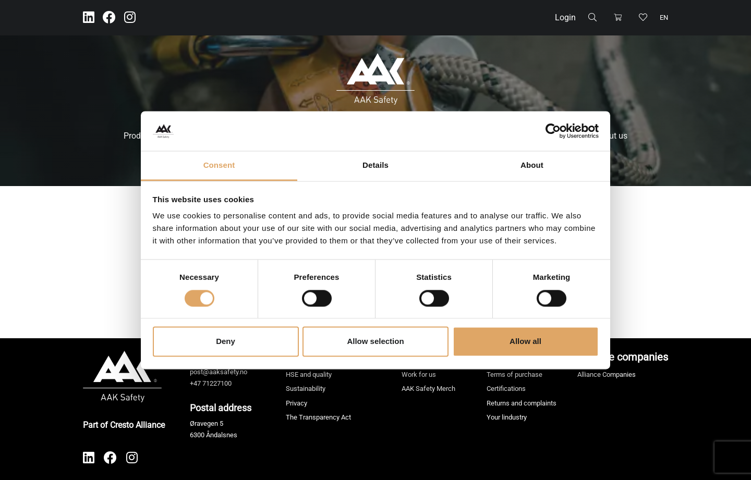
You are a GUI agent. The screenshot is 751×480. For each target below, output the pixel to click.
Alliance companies (622, 357)
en (664, 17)
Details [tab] (375, 165)
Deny (225, 341)
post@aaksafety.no (218, 372)
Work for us (419, 374)
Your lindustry (507, 417)
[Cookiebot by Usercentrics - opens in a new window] (553, 131)
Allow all (525, 341)
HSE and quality (309, 374)
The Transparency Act (318, 417)
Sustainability (305, 388)
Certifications (506, 388)
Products (140, 136)
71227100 (217, 383)
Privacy (296, 403)
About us (611, 136)
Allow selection (375, 341)
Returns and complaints (521, 403)
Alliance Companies (606, 374)
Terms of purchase (514, 374)
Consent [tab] (219, 165)
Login (565, 17)
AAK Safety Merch (428, 388)
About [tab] (531, 165)
